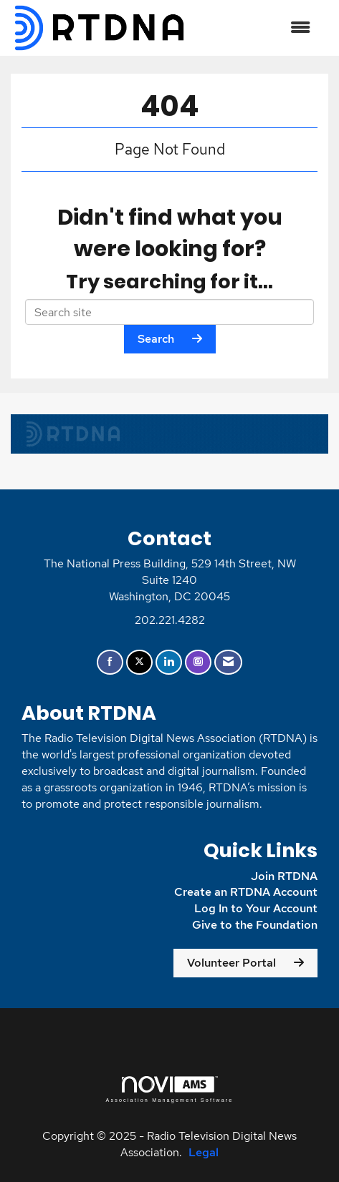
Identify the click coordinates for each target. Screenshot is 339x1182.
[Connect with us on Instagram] (198, 662)
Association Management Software (169, 1089)
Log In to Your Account (255, 908)
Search (156, 338)
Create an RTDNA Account (245, 891)
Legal (203, 1152)
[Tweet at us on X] (139, 662)
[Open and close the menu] (256, 28)
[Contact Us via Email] (228, 662)
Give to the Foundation (253, 924)
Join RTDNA (284, 876)
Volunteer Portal (231, 962)
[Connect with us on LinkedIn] (169, 662)
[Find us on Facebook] (110, 662)
